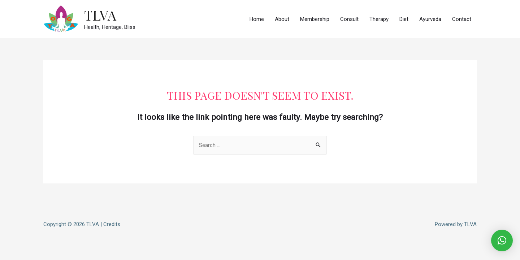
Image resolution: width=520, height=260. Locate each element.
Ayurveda (430, 19)
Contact (461, 19)
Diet (403, 19)
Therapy (379, 19)
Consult (349, 19)
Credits (111, 224)
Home (257, 19)
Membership (314, 19)
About (282, 19)
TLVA (100, 15)
